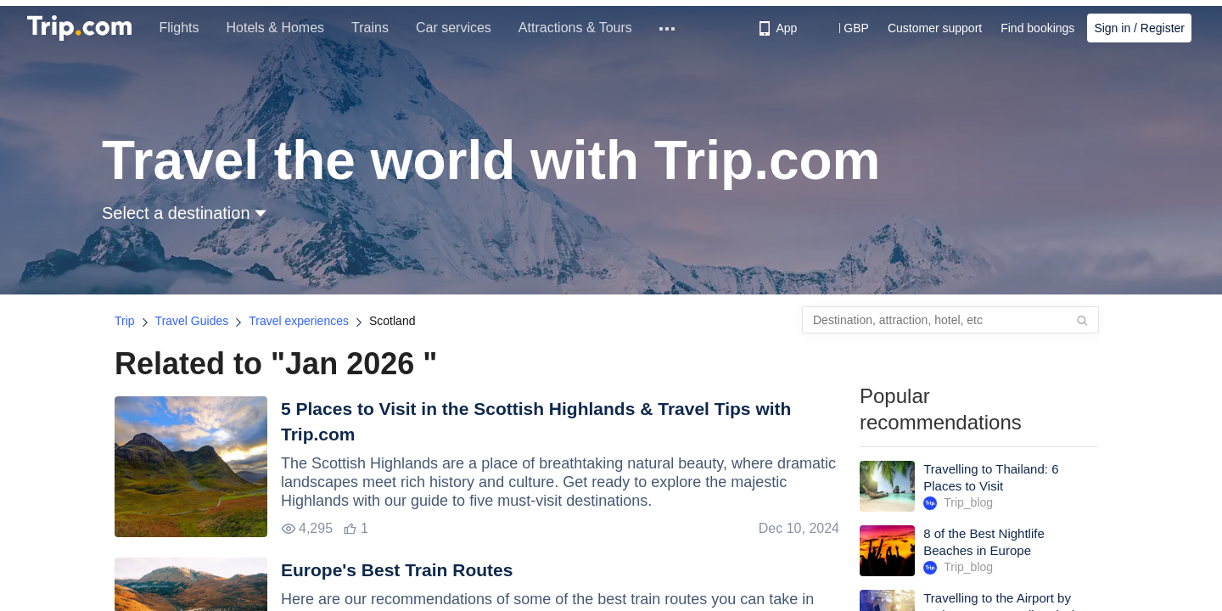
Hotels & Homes (276, 27)
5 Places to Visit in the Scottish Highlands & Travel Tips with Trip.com (536, 421)
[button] (844, 28)
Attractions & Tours (575, 27)
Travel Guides (192, 321)
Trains (371, 27)
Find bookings (1037, 28)
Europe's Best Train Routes (397, 570)
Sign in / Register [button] (1139, 28)
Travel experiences (299, 321)
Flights (179, 27)
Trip (125, 321)
